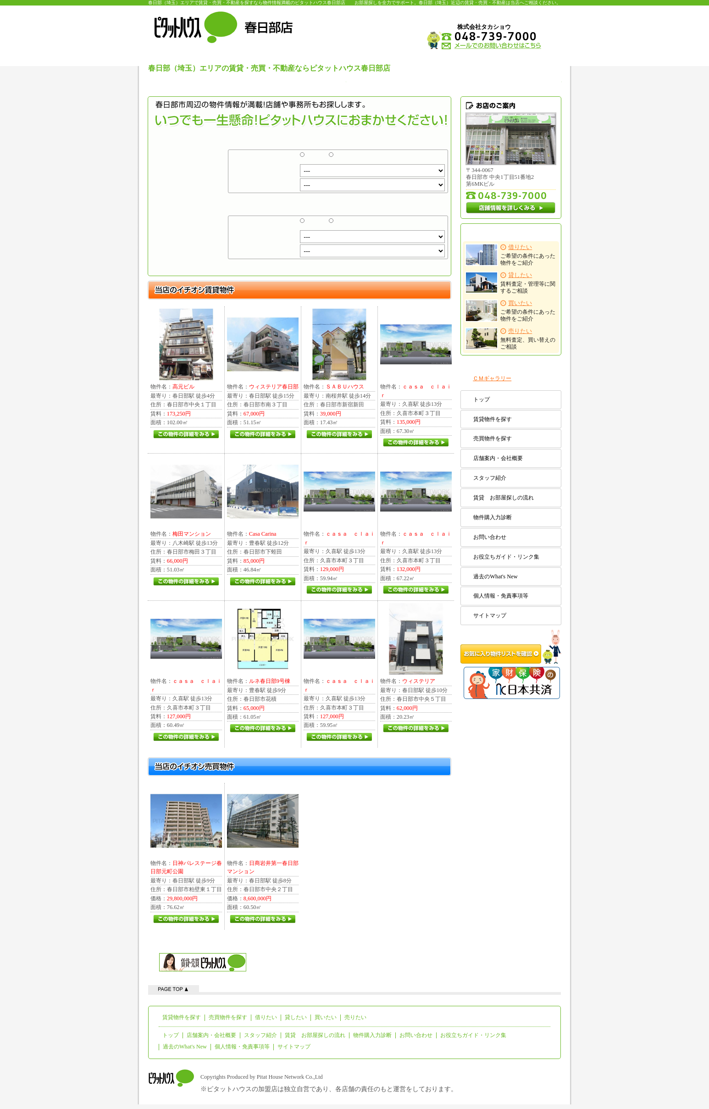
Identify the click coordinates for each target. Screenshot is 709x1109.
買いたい (326, 1017)
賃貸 (313, 158)
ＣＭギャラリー (492, 378)
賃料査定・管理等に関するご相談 (510, 283)
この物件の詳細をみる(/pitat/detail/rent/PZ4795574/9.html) (415, 442)
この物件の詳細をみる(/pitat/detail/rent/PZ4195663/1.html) (262, 581)
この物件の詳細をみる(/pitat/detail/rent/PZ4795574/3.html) (339, 737)
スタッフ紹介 (489, 478)
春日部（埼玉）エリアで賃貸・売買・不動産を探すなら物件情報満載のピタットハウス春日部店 (246, 2)
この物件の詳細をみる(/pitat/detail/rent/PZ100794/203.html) (186, 581)
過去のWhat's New (495, 576)
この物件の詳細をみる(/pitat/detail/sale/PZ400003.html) (186, 919)
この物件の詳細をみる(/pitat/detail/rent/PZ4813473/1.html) (262, 728)
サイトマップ (489, 615)
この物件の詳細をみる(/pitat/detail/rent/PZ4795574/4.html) (186, 737)
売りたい (355, 1017)
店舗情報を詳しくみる (511, 208)
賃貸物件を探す (492, 419)
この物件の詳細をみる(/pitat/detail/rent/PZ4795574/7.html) (415, 589)
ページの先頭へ (173, 988)
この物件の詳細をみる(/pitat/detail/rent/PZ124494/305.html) (262, 434)
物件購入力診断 (492, 517)
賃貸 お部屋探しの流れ (503, 497)
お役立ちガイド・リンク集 (506, 557)
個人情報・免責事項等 (500, 596)
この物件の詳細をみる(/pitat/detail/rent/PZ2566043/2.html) (339, 434)
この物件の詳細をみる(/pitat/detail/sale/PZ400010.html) (262, 919)
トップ (481, 399)
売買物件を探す (492, 438)
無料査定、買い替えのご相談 (510, 338)
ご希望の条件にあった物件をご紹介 (510, 255)
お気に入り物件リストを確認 (510, 647)
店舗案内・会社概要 (498, 458)
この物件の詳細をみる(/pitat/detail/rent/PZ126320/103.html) (415, 728)
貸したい (296, 1017)
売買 (342, 158)
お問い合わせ (489, 537)
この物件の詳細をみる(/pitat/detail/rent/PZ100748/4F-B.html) (186, 434)
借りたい (266, 1017)
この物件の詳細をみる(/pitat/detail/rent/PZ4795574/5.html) (339, 589)
